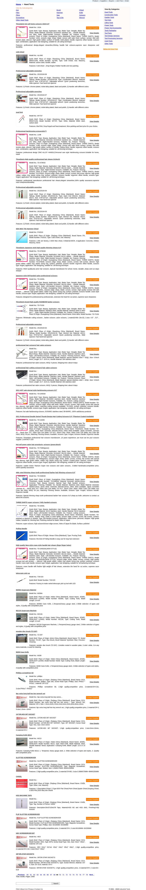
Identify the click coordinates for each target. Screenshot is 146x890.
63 (38, 875)
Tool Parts (108, 33)
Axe (17, 10)
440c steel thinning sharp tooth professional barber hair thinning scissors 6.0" (45, 472)
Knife (81, 13)
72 (67, 875)
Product (95, 1)
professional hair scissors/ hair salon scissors (33, 345)
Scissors (82, 15)
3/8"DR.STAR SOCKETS (25, 854)
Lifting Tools (109, 23)
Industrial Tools (124, 889)
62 (34, 875)
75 (77, 875)
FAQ (17, 889)
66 (48, 875)
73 (70, 875)
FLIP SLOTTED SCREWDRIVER (28, 814)
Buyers (111, 1)
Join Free (119, 1)
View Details (94, 33)
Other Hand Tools (22, 20)
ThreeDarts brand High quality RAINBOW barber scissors (37, 302)
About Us (23, 889)
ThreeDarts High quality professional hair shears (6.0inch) (38, 159)
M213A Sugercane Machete (26, 611)
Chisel (81, 10)
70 (60, 875)
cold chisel (20, 52)
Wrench (82, 18)
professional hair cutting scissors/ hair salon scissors (36, 368)
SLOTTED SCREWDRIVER (26, 758)
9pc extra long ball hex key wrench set (30, 694)
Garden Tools (109, 17)
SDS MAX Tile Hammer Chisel (27, 229)
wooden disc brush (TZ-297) (26, 631)
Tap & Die (60, 18)
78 (87, 875)
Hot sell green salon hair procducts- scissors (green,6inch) (38, 444)
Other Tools (109, 44)
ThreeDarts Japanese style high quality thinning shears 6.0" (38, 248)
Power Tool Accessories (113, 28)
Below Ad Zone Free (110, 49)
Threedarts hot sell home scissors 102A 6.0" (33, 24)
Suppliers (103, 1)
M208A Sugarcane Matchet (26, 590)
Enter (127, 1)
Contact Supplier (92, 28)
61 (31, 875)
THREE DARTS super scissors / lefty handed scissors (36, 502)
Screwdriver (20, 18)
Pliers (18, 15)
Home (18, 4)
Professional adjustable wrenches (29, 71)
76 (80, 875)
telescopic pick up (23, 573)
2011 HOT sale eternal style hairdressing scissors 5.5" (36, 390)
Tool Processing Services (113, 38)
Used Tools (108, 41)
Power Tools (109, 25)
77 (84, 875)
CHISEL (19, 776)
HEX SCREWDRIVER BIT (25, 833)
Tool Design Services (112, 36)
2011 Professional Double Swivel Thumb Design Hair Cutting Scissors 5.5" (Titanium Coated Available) (55, 416)
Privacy (31, 889)
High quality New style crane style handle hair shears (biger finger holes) (43, 545)
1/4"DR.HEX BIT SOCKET (25, 714)
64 (41, 875)
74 (73, 875)
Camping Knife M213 (24, 735)
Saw (58, 15)
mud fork (19, 112)
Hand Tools (109, 12)
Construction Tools (111, 15)
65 (44, 875)
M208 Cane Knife (22, 652)
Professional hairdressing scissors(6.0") (31, 131)
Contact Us (39, 889)
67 (51, 875)
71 (63, 875)
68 (54, 875)
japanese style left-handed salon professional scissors (36, 276)
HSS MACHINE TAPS (24, 795)
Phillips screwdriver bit (24, 673)
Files (17, 13)
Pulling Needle (21, 529)
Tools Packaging (110, 30)
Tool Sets (108, 20)
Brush (59, 10)
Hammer (60, 13)
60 (28, 875)
